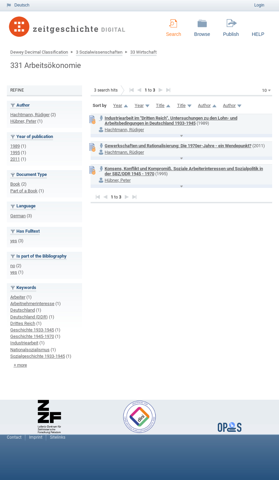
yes (13, 240)
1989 (15, 146)
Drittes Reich (22, 323)
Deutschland (22, 310)
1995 (15, 152)
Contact (14, 437)
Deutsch (21, 5)
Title (160, 105)
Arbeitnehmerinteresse (32, 303)
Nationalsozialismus (30, 349)
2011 (15, 159)
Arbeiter (17, 297)
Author (204, 105)
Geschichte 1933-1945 (32, 329)
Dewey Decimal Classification (39, 52)
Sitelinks (57, 437)
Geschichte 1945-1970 (32, 336)
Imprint (35, 437)
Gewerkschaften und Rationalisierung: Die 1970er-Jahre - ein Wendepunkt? (178, 145)
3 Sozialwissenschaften (99, 52)
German (18, 215)
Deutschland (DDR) (29, 316)
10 (264, 90)
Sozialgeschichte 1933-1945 (37, 356)
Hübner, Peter (23, 121)
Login (259, 5)
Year (117, 105)
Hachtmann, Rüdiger (30, 114)
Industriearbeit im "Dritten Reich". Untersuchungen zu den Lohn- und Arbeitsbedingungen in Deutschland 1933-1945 (171, 120)
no (12, 265)
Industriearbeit (24, 342)
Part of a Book (24, 190)
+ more (20, 365)
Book (15, 184)
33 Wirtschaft (143, 52)
